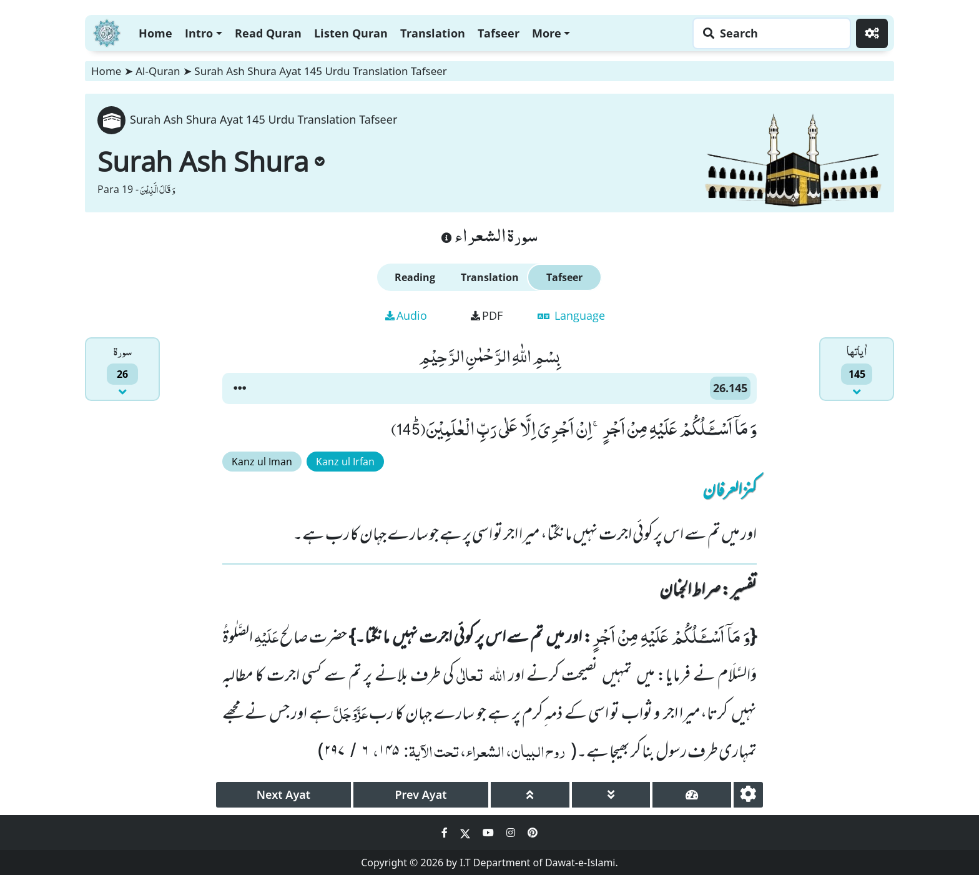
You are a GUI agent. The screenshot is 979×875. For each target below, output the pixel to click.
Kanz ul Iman (262, 461)
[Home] (106, 31)
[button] (240, 388)
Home (155, 33)
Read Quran (268, 33)
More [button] (546, 33)
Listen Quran (351, 33)
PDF (487, 315)
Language (571, 315)
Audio (406, 315)
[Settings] (872, 33)
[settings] (748, 795)
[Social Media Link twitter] (466, 832)
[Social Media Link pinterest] (533, 832)
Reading (415, 277)
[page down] (611, 795)
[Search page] (768, 33)
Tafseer (498, 33)
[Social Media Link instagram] (512, 832)
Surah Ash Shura (211, 161)
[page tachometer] (691, 795)
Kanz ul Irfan (345, 461)
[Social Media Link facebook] (445, 832)
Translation (432, 33)
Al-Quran (157, 71)
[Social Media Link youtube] (489, 832)
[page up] (530, 795)
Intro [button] (199, 33)
